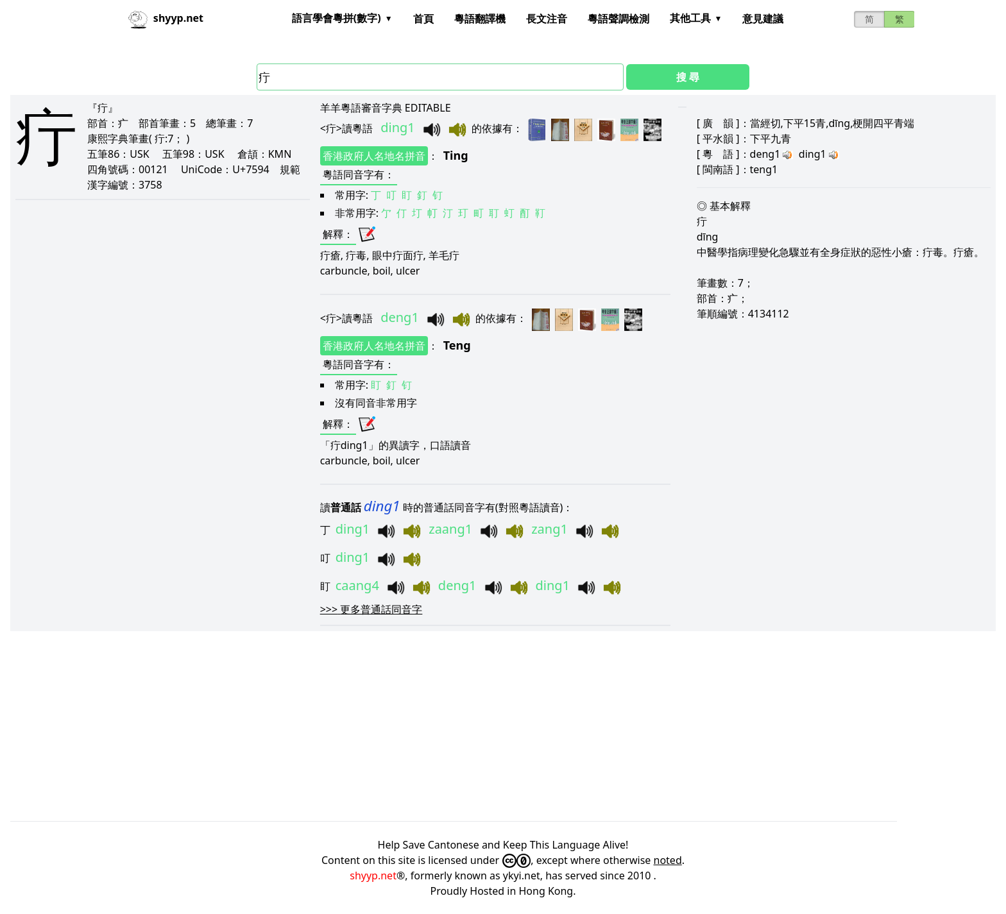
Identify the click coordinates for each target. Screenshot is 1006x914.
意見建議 (762, 19)
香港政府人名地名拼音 (374, 156)
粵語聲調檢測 (618, 19)
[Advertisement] (395, 726)
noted (668, 860)
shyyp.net (373, 875)
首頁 (423, 19)
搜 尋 (687, 77)
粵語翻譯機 (480, 19)
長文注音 (546, 19)
